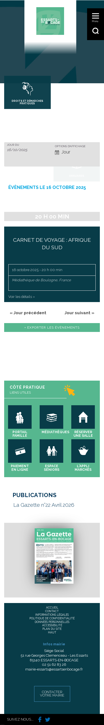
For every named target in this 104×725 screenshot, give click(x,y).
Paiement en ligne (20, 468)
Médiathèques (55, 432)
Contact (52, 611)
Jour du (13, 145)
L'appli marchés (83, 468)
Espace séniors (51, 468)
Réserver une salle (83, 434)
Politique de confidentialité (52, 618)
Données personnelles (52, 621)
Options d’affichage (70, 146)
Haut (52, 632)
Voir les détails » (21, 297)
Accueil (52, 607)
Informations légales (52, 614)
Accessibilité (52, 625)
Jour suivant (79, 312)
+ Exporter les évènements (52, 327)
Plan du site (52, 628)
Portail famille (19, 434)
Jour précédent (28, 312)
